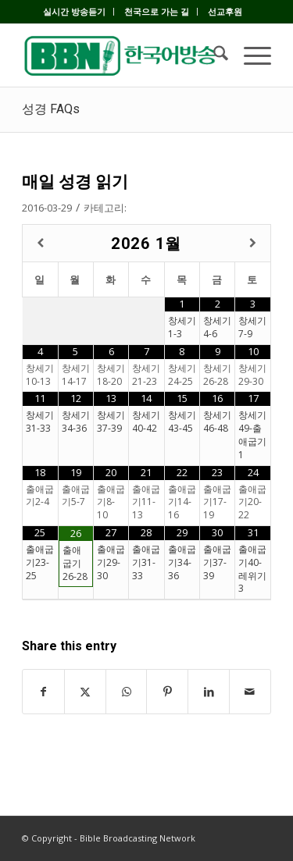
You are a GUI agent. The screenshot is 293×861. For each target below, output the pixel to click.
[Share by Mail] (250, 691)
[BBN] (121, 55)
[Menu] (249, 55)
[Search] (213, 55)
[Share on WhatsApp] (126, 691)
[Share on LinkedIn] (208, 691)
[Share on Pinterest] (167, 691)
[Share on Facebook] (43, 691)
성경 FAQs (51, 108)
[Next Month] (252, 243)
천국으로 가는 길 (156, 11)
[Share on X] (85, 691)
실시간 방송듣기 (74, 11)
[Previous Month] (40, 243)
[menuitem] (74, 12)
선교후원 (225, 11)
